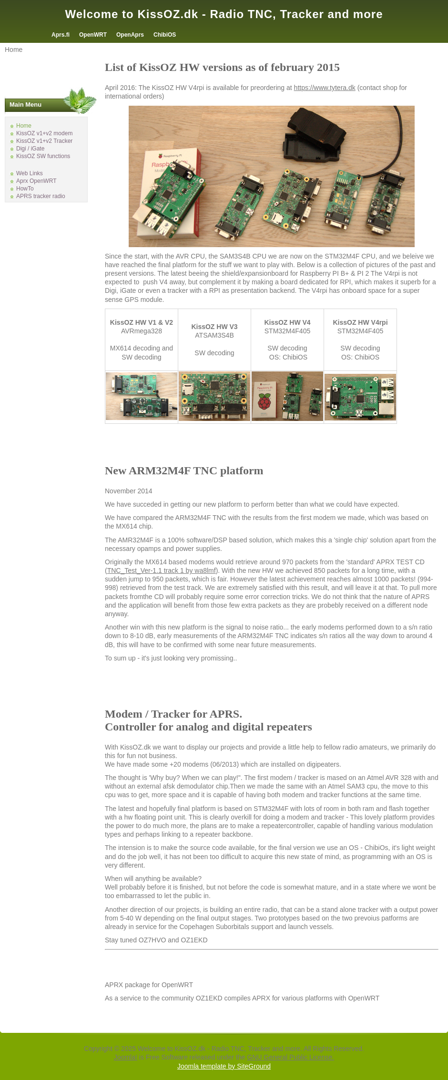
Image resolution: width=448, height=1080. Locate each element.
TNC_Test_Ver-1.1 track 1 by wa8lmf (161, 570)
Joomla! (125, 1057)
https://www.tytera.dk (325, 87)
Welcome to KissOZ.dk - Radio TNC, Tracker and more (224, 14)
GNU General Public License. (290, 1057)
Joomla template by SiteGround (224, 1066)
